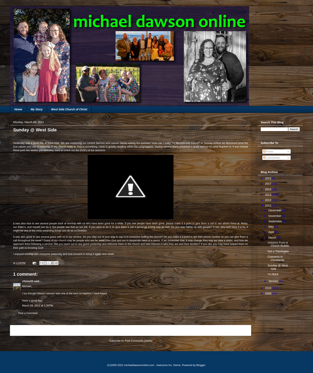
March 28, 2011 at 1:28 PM (37, 305)
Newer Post (21, 330)
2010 (268, 288)
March (272, 237)
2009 (268, 293)
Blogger (200, 365)
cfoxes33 (27, 281)
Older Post (240, 330)
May (271, 226)
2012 (268, 200)
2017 (268, 183)
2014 (268, 189)
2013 (268, 194)
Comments (271, 157)
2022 (268, 178)
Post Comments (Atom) (138, 340)
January (273, 281)
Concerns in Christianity (276, 258)
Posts (268, 151)
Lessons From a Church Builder (278, 244)
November (275, 215)
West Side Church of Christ (69, 109)
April (271, 232)
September (275, 221)
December (275, 210)
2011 (268, 205)
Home (18, 109)
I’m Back (273, 274)
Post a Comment (28, 313)
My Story (37, 109)
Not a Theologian (278, 251)
